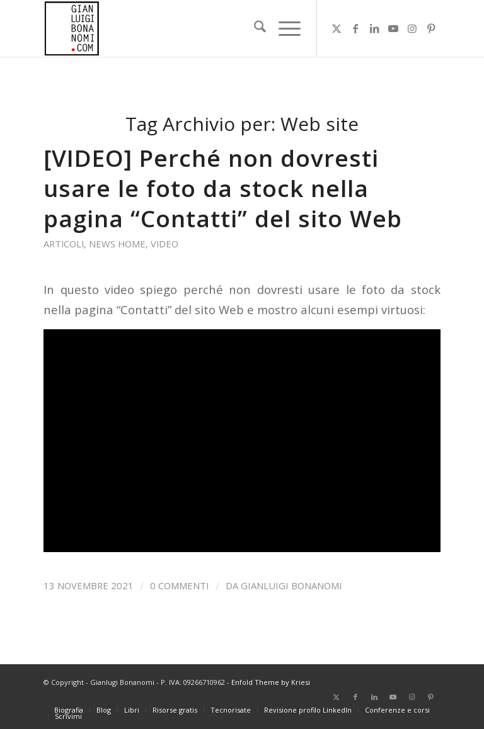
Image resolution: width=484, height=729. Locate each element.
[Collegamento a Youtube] (393, 28)
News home (117, 243)
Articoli (63, 243)
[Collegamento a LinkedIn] (374, 28)
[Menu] (283, 28)
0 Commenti (179, 585)
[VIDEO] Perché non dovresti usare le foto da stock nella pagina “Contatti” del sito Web (222, 188)
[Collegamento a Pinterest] (431, 28)
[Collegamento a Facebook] (355, 28)
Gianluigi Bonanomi (291, 585)
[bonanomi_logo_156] (71, 28)
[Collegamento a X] (336, 28)
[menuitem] (253, 28)
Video (164, 243)
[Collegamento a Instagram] (412, 28)
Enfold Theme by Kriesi (270, 682)
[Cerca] (253, 28)
